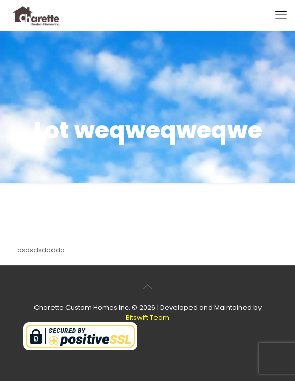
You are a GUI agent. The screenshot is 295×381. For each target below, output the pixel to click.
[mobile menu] (281, 15)
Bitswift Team (147, 317)
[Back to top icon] (148, 287)
